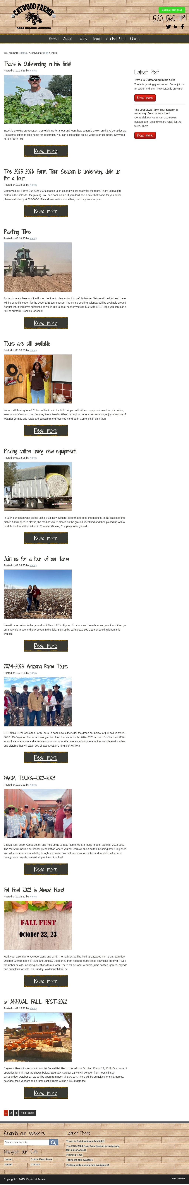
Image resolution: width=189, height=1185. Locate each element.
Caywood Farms (58, 16)
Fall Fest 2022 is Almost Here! (34, 891)
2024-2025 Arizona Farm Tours (36, 667)
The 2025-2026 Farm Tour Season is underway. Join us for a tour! (62, 176)
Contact (35, 1165)
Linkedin (175, 26)
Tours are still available (27, 344)
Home (8, 1160)
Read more (26, 152)
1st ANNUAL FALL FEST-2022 (35, 1003)
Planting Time (17, 233)
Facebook (182, 26)
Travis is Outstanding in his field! (37, 65)
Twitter (168, 26)
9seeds (182, 1179)
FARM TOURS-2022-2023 (29, 779)
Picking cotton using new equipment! (40, 452)
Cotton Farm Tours (41, 1160)
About (8, 1165)
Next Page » (28, 1113)
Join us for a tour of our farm (36, 559)
